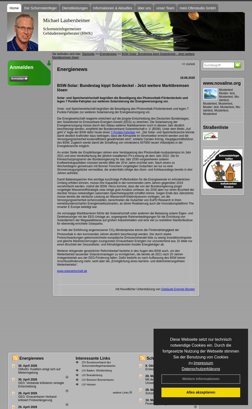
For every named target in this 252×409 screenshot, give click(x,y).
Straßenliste (215, 127)
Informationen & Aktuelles (112, 8)
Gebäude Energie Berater (178, 289)
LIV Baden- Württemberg (97, 370)
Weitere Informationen (201, 379)
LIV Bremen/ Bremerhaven (98, 379)
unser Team (165, 8)
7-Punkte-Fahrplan (123, 132)
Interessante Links (93, 358)
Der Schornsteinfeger (40, 8)
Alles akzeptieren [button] (200, 392)
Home (14, 8)
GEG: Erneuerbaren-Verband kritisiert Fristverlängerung (37, 398)
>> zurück (188, 64)
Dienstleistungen (75, 8)
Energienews (31, 358)
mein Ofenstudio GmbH (198, 8)
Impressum (203, 363)
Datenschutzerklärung (201, 369)
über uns (144, 8)
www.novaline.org (222, 83)
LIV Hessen (89, 384)
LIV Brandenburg (92, 375)
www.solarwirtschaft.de (72, 271)
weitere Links (122, 392)
